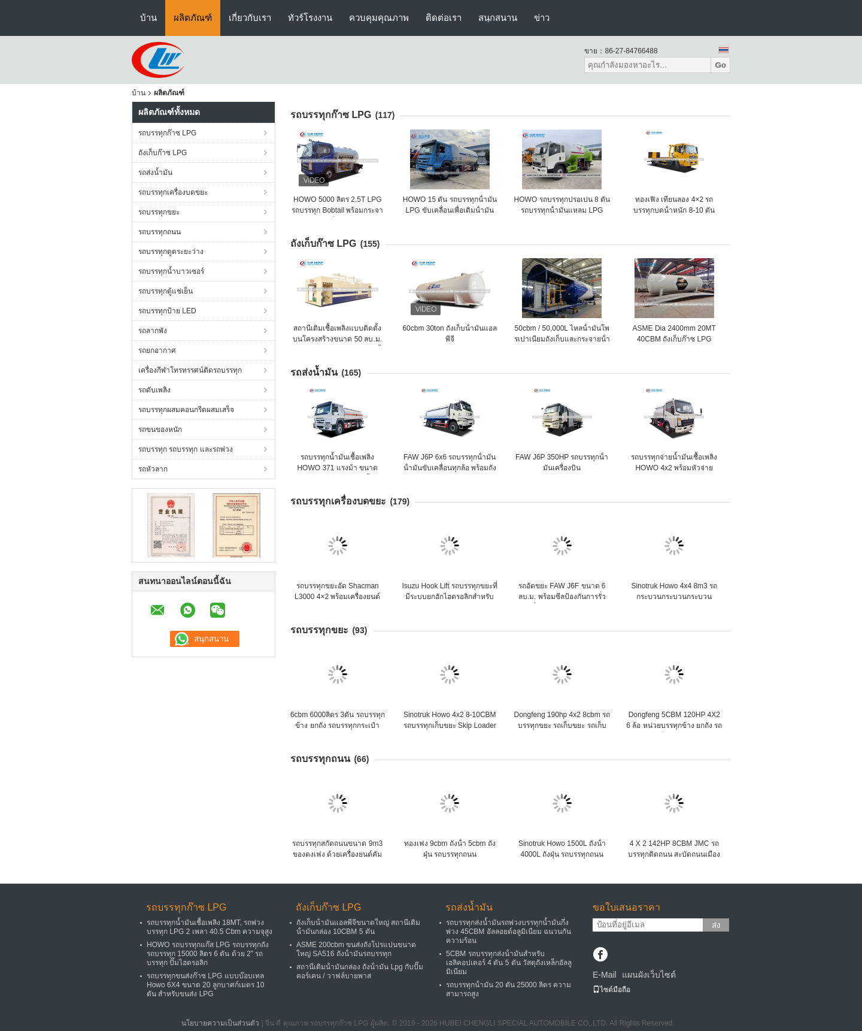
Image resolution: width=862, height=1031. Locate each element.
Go (720, 65)
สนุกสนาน (497, 17)
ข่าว (542, 18)
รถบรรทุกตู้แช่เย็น (165, 291)
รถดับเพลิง (154, 390)
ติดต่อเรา (444, 18)
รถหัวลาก (153, 469)
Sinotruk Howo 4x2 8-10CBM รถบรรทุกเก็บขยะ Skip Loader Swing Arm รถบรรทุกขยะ (449, 725)
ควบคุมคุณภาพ (379, 18)
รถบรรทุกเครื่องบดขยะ (173, 192)
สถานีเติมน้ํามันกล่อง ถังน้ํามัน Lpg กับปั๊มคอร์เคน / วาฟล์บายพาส (359, 971)
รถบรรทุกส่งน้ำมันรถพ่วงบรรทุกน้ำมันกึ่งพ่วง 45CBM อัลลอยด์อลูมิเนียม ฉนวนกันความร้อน (508, 931)
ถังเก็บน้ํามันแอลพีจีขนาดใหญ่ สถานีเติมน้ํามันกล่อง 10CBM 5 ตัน (358, 927)
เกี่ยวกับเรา (250, 18)
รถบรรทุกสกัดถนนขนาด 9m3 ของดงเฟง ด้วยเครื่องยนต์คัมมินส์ (337, 854)
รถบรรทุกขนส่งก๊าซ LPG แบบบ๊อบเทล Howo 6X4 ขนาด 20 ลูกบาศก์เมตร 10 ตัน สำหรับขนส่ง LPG (205, 985)
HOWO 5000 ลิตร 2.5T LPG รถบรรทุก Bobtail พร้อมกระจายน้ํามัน (337, 210)
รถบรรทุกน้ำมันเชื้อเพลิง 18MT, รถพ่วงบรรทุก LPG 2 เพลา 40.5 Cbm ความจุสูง (209, 927)
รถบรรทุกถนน (159, 232)
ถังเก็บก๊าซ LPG (162, 153)
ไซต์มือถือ (611, 989)
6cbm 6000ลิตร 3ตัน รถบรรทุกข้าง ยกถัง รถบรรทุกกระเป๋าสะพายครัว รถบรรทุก (337, 725)
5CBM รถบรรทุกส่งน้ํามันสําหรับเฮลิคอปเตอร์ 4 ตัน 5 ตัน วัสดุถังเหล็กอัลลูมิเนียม (509, 963)
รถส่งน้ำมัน (155, 172)
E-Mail (605, 974)
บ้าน (148, 18)
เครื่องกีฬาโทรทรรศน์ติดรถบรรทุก (190, 370)
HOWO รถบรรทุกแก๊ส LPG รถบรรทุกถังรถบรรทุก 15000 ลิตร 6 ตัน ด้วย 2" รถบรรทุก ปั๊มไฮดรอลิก (208, 954)
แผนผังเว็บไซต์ (649, 974)
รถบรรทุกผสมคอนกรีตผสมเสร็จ (186, 410)
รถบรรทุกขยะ (159, 212)
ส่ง (716, 925)
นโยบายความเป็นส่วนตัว (220, 1023)
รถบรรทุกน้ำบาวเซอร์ (171, 271)
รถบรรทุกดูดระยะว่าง (171, 251)
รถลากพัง (152, 330)
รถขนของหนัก (160, 429)
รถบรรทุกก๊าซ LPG (167, 133)
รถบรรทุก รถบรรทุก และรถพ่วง (185, 449)
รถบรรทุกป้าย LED (167, 311)
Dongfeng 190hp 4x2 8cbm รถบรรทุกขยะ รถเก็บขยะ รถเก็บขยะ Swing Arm (562, 725)
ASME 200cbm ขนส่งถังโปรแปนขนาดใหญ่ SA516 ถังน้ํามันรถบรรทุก (356, 949)
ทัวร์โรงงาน (310, 18)
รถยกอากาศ (157, 350)
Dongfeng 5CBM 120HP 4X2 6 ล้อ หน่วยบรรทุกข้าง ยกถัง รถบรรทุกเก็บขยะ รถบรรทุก (674, 725)
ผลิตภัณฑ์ (193, 18)
